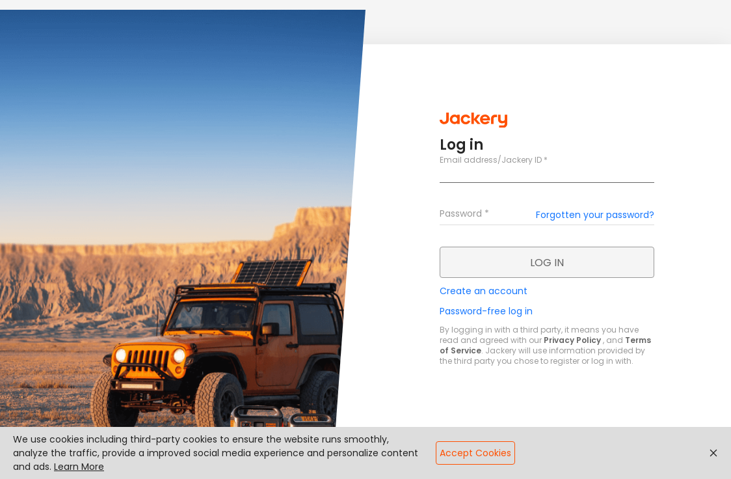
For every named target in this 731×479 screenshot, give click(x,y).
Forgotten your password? (595, 214)
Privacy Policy (572, 340)
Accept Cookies (475, 452)
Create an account (483, 290)
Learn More (79, 466)
